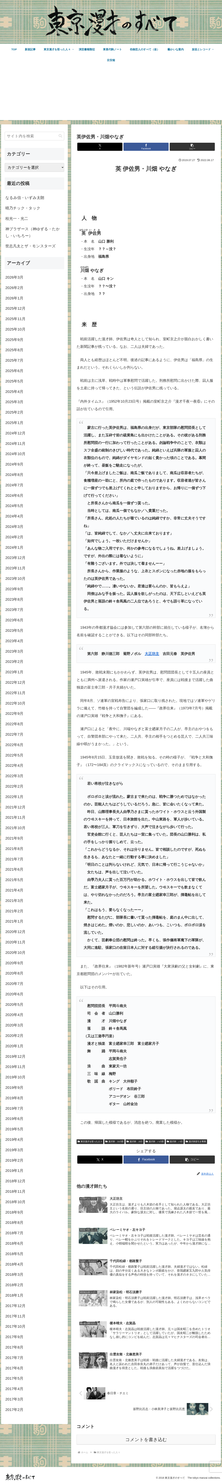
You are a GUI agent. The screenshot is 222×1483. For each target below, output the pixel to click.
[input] (34, 136)
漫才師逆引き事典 (196, 1141)
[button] (192, 147)
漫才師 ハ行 (175, 1141)
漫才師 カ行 (135, 1141)
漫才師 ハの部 (155, 1141)
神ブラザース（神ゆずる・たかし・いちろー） (32, 232)
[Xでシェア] (99, 147)
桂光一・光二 (16, 218)
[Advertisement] (111, 95)
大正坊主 (152, 654)
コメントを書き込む (146, 1439)
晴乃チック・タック (22, 208)
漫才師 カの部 (114, 1141)
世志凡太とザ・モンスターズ (30, 246)
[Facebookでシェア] (146, 147)
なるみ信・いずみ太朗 (24, 198)
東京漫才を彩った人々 (90, 1141)
